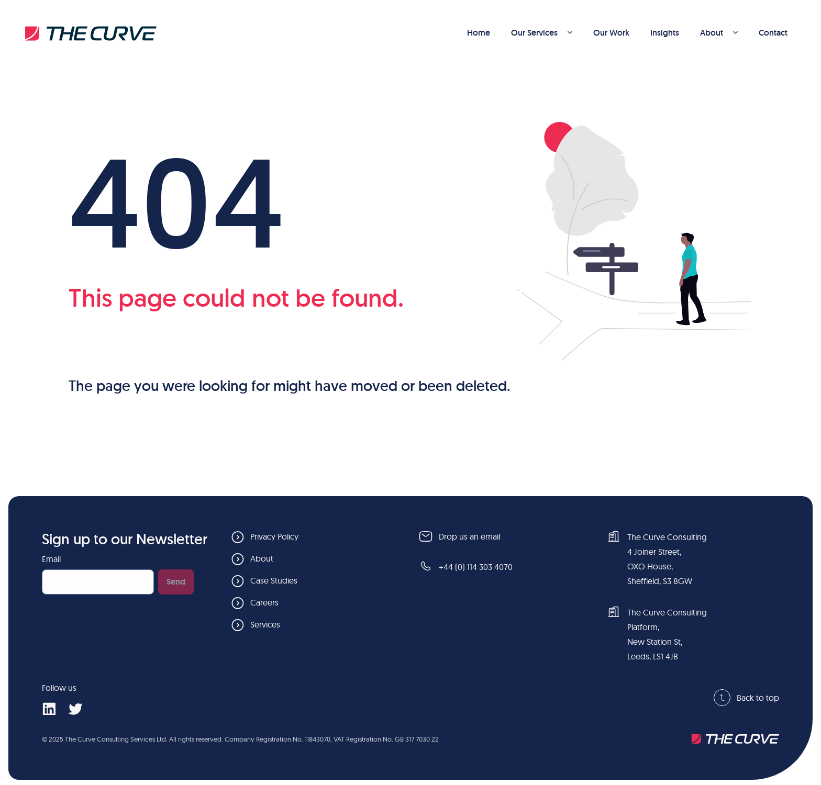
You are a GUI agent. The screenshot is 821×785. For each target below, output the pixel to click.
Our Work (611, 32)
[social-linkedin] (49, 708)
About (719, 32)
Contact (773, 32)
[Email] (98, 582)
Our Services (541, 32)
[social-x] (75, 708)
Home (478, 32)
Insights (664, 32)
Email (51, 559)
